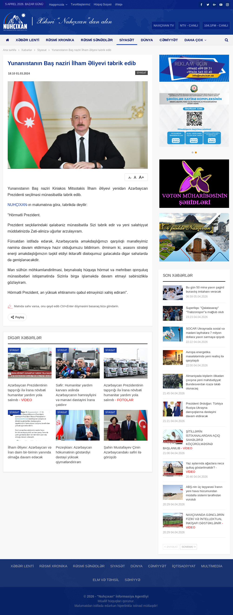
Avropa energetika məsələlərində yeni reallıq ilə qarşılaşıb (205, 356)
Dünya (147, 40)
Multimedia (211, 566)
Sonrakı (188, 546)
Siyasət (126, 40)
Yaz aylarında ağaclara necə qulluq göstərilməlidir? (205, 467)
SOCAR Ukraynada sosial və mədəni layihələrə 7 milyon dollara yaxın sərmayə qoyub (205, 333)
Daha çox (193, 40)
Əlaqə (118, 4)
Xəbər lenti (27, 40)
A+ (141, 177)
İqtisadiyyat (183, 566)
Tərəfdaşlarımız (80, 4)
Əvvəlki (170, 546)
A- (129, 177)
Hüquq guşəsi (103, 4)
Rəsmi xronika (60, 40)
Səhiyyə (132, 580)
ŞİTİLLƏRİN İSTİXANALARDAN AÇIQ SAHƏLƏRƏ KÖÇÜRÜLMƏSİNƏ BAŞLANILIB (191, 440)
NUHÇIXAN (17, 205)
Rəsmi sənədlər (97, 40)
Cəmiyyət (169, 40)
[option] (194, 115)
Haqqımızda (56, 4)
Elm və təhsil (106, 580)
